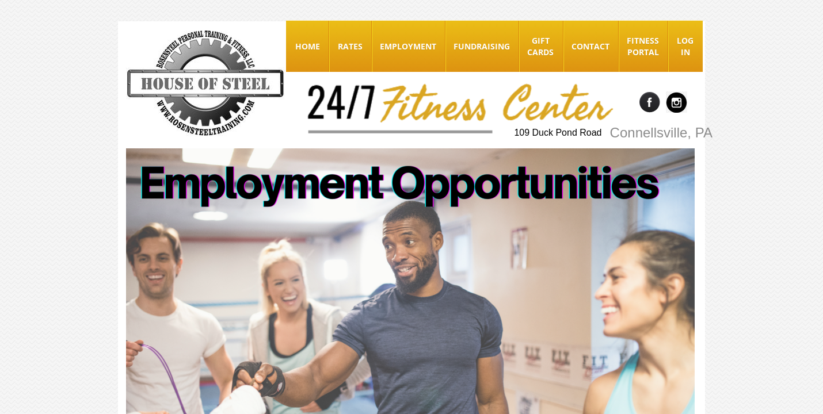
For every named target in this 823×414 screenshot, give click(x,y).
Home (307, 46)
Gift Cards (540, 46)
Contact (590, 46)
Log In (685, 46)
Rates (350, 46)
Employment (408, 46)
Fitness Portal (643, 46)
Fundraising (482, 46)
